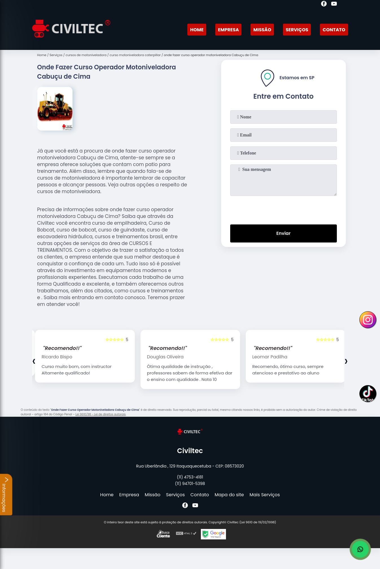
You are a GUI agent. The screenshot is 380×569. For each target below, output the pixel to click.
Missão (262, 30)
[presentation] (283, 209)
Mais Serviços (265, 494)
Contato (334, 30)
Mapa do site (229, 494)
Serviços (297, 30)
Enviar (283, 233)
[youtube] (334, 4)
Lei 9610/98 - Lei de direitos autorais (100, 414)
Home (197, 30)
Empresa (228, 30)
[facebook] (324, 4)
